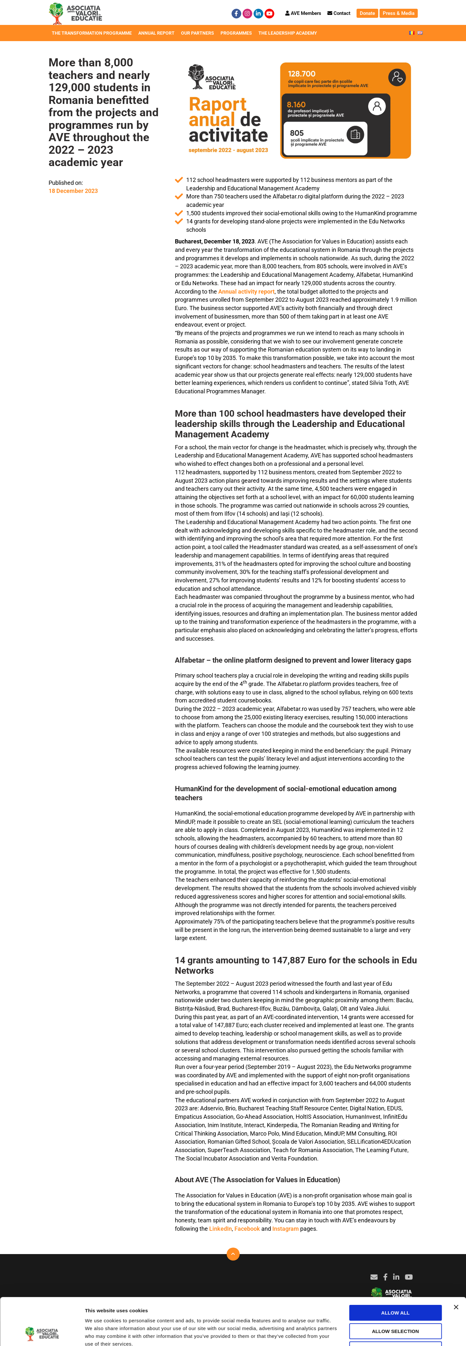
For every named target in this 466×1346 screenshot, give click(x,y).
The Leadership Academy (287, 34)
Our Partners (197, 34)
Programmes (236, 34)
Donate (367, 13)
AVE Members (303, 13)
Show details (340, 1333)
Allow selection (395, 1287)
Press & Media (399, 13)
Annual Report (156, 34)
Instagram (285, 1228)
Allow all (395, 1268)
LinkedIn (220, 1228)
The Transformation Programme (92, 34)
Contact (338, 13)
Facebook (247, 1228)
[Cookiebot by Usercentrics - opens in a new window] (42, 1333)
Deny (395, 1305)
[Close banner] (456, 1263)
